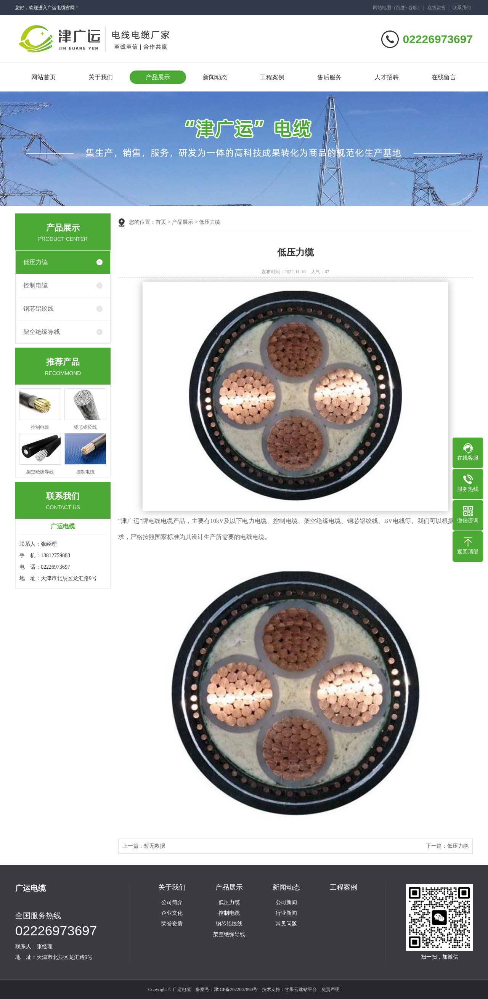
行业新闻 (286, 913)
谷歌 (412, 7)
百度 (400, 7)
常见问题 (286, 924)
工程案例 (272, 77)
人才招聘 (386, 77)
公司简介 (172, 902)
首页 (161, 222)
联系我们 (462, 7)
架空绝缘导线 (41, 332)
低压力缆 (35, 262)
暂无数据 (154, 846)
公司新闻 (286, 902)
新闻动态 (215, 77)
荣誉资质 (172, 924)
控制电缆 (35, 285)
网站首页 (43, 77)
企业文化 (172, 913)
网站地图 (382, 7)
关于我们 (100, 77)
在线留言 (436, 7)
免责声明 (330, 989)
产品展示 (158, 77)
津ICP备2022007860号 (236, 989)
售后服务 (329, 77)
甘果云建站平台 (301, 989)
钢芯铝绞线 (38, 308)
